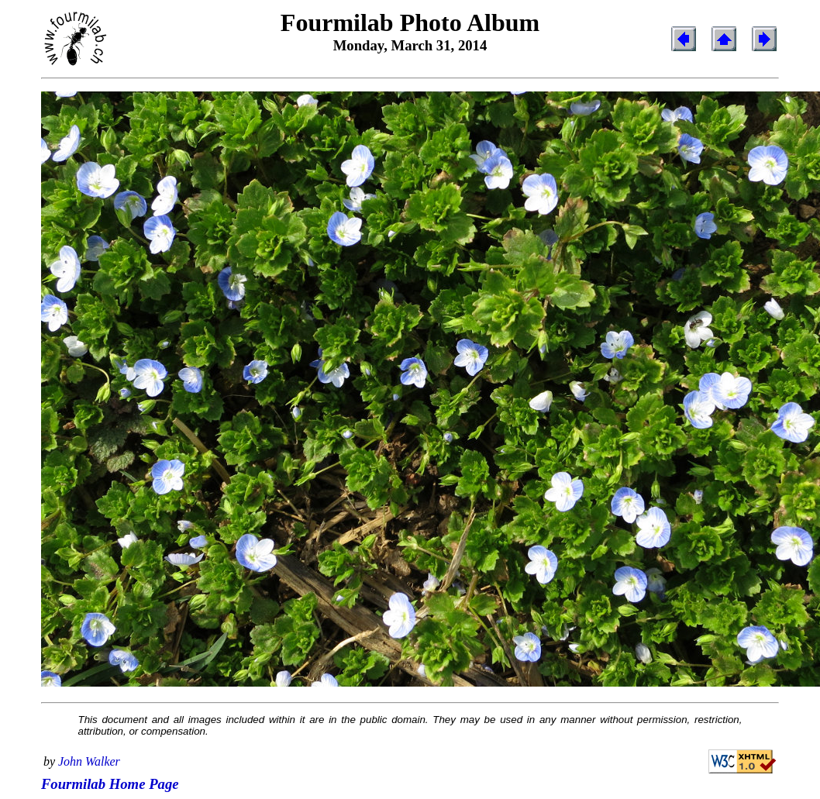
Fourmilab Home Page (110, 784)
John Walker (89, 761)
